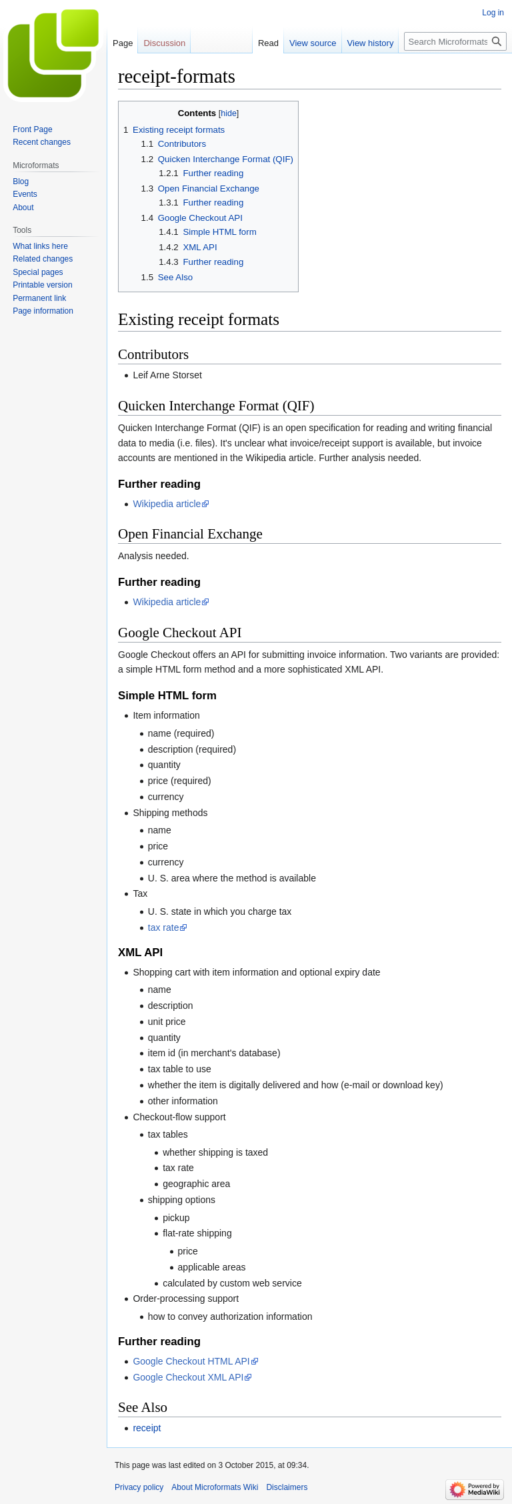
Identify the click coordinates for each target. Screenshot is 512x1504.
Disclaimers (286, 1487)
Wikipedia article (167, 503)
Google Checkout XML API (188, 1377)
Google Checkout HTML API (191, 1361)
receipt (147, 1428)
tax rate (163, 927)
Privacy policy (139, 1487)
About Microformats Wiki (214, 1487)
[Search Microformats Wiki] (455, 41)
